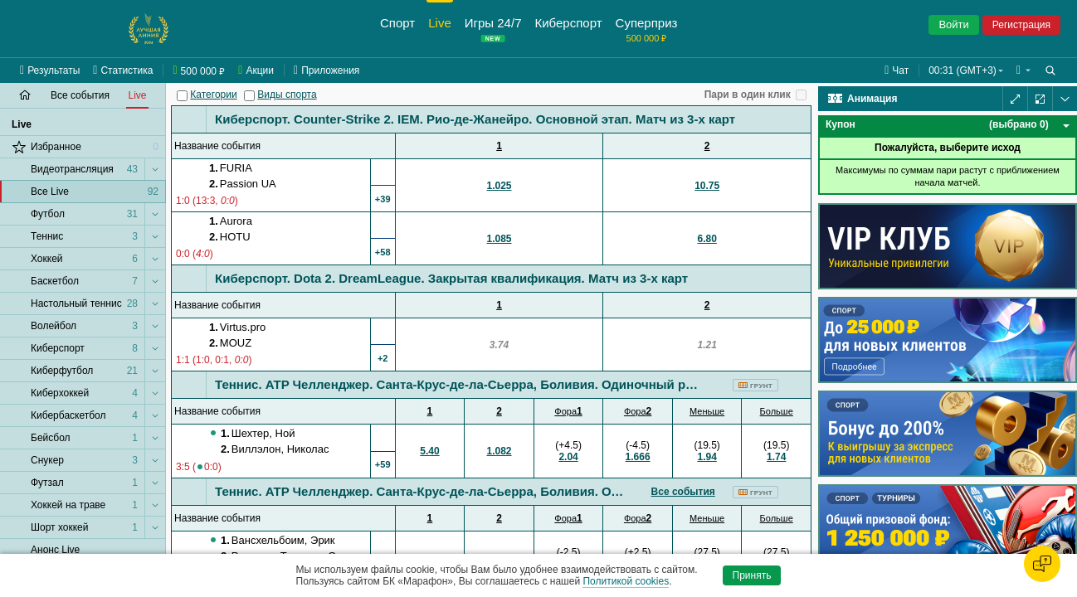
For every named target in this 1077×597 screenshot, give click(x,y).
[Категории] (182, 95)
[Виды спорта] (249, 95)
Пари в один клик (747, 94)
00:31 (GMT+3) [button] (962, 70)
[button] (1023, 70)
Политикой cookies (625, 581)
